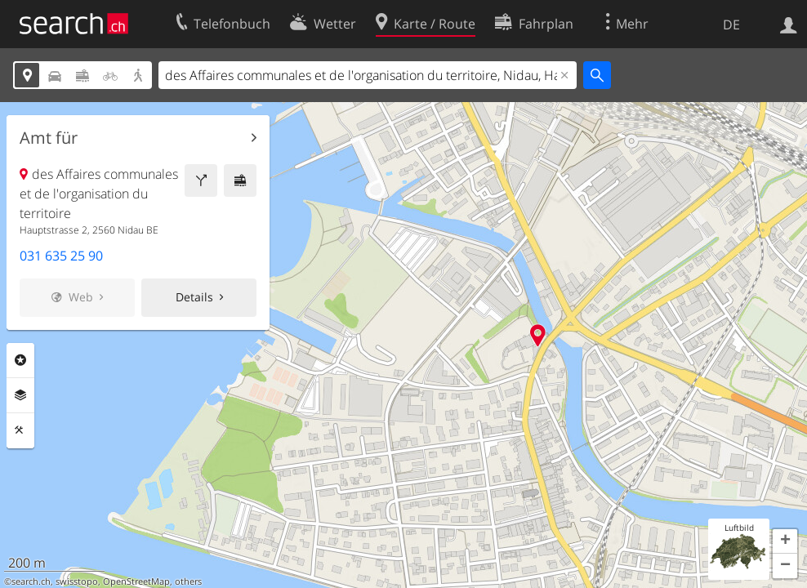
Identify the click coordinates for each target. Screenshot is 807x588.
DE (731, 24)
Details (194, 297)
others (188, 581)
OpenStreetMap (136, 581)
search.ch (31, 581)
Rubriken (20, 360)
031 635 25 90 (61, 256)
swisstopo (77, 581)
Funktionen (20, 430)
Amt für (49, 138)
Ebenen (20, 395)
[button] (785, 541)
